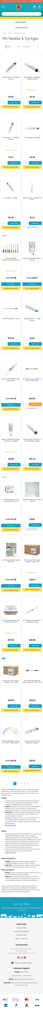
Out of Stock (35, 404)
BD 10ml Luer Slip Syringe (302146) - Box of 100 (32, 561)
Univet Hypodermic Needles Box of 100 (11, 561)
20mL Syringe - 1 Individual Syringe (10, 78)
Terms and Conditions (21, 931)
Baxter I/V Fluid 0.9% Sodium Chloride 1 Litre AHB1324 (11, 440)
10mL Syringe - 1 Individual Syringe (11, 138)
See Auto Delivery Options (11, 288)
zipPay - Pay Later (21, 939)
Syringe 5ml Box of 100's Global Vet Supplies (32, 742)
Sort (19, 46)
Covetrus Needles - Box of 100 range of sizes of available (10, 500)
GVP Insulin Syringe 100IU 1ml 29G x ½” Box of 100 (32, 379)
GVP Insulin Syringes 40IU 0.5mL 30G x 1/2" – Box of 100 (32, 681)
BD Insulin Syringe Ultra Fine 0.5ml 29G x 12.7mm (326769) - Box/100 (11, 621)
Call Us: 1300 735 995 (35, 1)
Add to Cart (14, 102)
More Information (32, 227)
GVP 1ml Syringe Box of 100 (10, 318)
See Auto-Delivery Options (11, 106)
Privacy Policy (21, 928)
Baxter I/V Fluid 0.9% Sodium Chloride (32, 259)
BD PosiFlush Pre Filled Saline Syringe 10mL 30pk (32, 621)
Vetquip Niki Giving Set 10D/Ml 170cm (32, 500)
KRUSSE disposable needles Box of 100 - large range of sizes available (11, 742)
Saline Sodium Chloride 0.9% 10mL (32, 198)
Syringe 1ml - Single (11, 198)
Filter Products (21, 28)
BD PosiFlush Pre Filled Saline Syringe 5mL (11, 379)
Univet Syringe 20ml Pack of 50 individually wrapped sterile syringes (32, 440)
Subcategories (21, 22)
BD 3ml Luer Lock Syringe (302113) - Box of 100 (11, 681)
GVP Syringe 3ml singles (32, 137)
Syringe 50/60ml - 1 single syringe (32, 319)
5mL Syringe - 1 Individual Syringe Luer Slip (32, 78)
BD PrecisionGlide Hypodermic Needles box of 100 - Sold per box (11, 259)
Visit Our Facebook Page (22, 963)
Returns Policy (21, 935)
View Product (11, 284)
